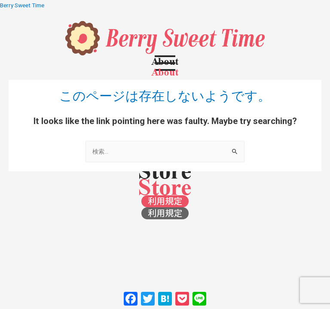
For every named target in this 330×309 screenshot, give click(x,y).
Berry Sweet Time (22, 5)
